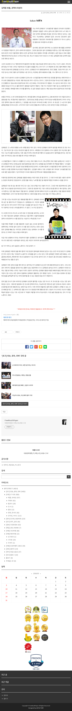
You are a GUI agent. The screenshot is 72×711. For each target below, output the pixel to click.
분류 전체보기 (11, 489)
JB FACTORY (40, 708)
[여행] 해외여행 (12, 534)
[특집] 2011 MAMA (13, 528)
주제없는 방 (11, 561)
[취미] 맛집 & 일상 (13, 552)
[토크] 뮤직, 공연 (13, 522)
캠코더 (12, 504)
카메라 (12, 501)
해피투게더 (7, 318)
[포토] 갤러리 (12, 549)
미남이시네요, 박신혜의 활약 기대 (22, 395)
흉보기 (9, 558)
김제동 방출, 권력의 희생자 (11, 8)
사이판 (12, 540)
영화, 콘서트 (13, 513)
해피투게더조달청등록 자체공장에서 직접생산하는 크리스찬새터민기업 (26, 320)
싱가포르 (12, 537)
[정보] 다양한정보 (13, 525)
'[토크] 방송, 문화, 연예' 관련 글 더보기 (14, 404)
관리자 (6, 695)
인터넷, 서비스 (15, 516)
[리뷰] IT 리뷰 (12, 495)
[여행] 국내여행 (12, 531)
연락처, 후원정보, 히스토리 (12, 465)
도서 (10, 507)
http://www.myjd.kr (9, 315)
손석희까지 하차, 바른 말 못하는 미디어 (23, 365)
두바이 (11, 543)
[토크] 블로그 (12, 555)
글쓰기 (6, 699)
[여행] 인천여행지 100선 (15, 546)
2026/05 (36, 573)
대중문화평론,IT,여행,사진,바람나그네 (15, 423)
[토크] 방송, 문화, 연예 (49, 13)
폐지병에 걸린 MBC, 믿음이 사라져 (22, 385)
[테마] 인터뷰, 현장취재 (15, 519)
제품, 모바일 (14, 498)
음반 (11, 510)
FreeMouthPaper (11, 420)
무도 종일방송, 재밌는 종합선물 (21, 375)
